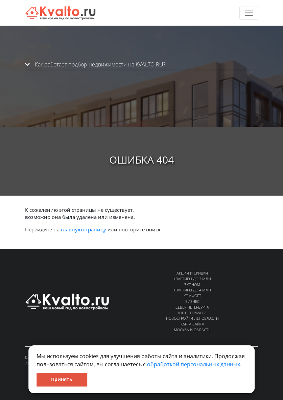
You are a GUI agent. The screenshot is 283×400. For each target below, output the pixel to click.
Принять (61, 379)
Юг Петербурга (192, 312)
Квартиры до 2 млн (192, 278)
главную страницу (83, 229)
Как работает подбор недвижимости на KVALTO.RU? (95, 64)
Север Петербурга (192, 307)
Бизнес (192, 301)
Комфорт (192, 295)
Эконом (192, 284)
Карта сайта (192, 323)
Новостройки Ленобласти (192, 318)
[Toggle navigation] (248, 13)
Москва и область (192, 329)
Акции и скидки (192, 273)
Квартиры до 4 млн (192, 289)
